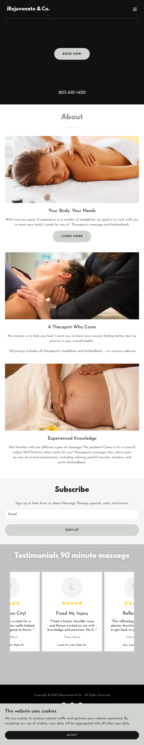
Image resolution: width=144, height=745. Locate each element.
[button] (135, 9)
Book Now (72, 54)
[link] (28, 9)
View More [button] (72, 637)
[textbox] (72, 514)
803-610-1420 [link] (72, 92)
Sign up (72, 530)
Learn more (72, 236)
